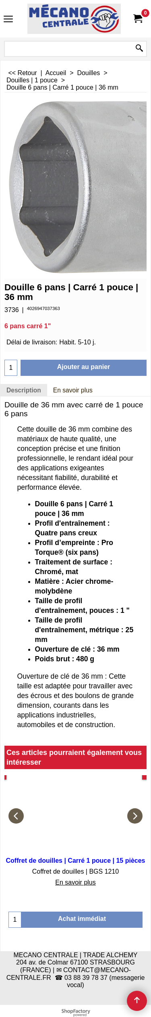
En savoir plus (73, 390)
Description (23, 390)
